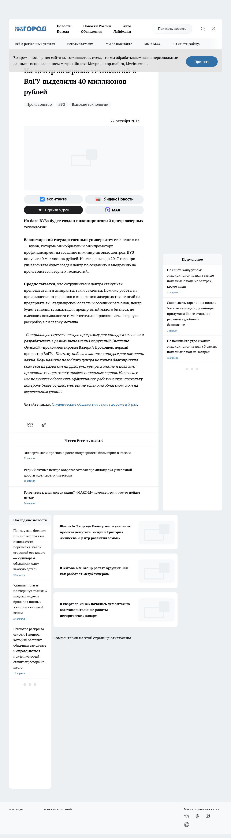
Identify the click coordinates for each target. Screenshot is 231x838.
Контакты (120, 703)
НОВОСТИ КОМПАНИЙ (58, 666)
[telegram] (45, 425)
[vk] (30, 425)
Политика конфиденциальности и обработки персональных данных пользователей (135, 713)
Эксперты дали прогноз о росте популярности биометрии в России (84, 456)
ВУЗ (61, 104)
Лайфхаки (122, 31)
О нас (12, 698)
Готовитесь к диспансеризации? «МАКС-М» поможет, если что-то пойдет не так (84, 498)
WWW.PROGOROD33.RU (45, 727)
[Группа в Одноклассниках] (197, 673)
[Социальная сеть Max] (114, 210)
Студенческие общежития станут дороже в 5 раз (94, 404)
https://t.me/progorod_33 (138, 797)
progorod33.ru (134, 786)
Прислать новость (172, 28)
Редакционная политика (129, 698)
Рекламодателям (80, 44)
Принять (201, 62)
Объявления (91, 31)
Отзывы (14, 703)
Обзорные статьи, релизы (77, 703)
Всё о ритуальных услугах (35, 44)
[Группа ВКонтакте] (53, 199)
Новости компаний (73, 709)
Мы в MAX (152, 44)
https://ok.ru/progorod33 (107, 797)
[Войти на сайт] (213, 28)
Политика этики (71, 698)
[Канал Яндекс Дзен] (53, 210)
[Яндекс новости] (114, 199)
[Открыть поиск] (203, 28)
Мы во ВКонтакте (119, 44)
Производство (39, 104)
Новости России (97, 26)
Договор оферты (19, 709)
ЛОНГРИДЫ (16, 666)
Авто (127, 26)
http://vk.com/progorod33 (75, 797)
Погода (63, 31)
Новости (64, 26)
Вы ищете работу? (186, 44)
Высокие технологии (90, 104)
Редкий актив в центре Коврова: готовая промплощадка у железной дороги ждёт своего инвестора (84, 475)
